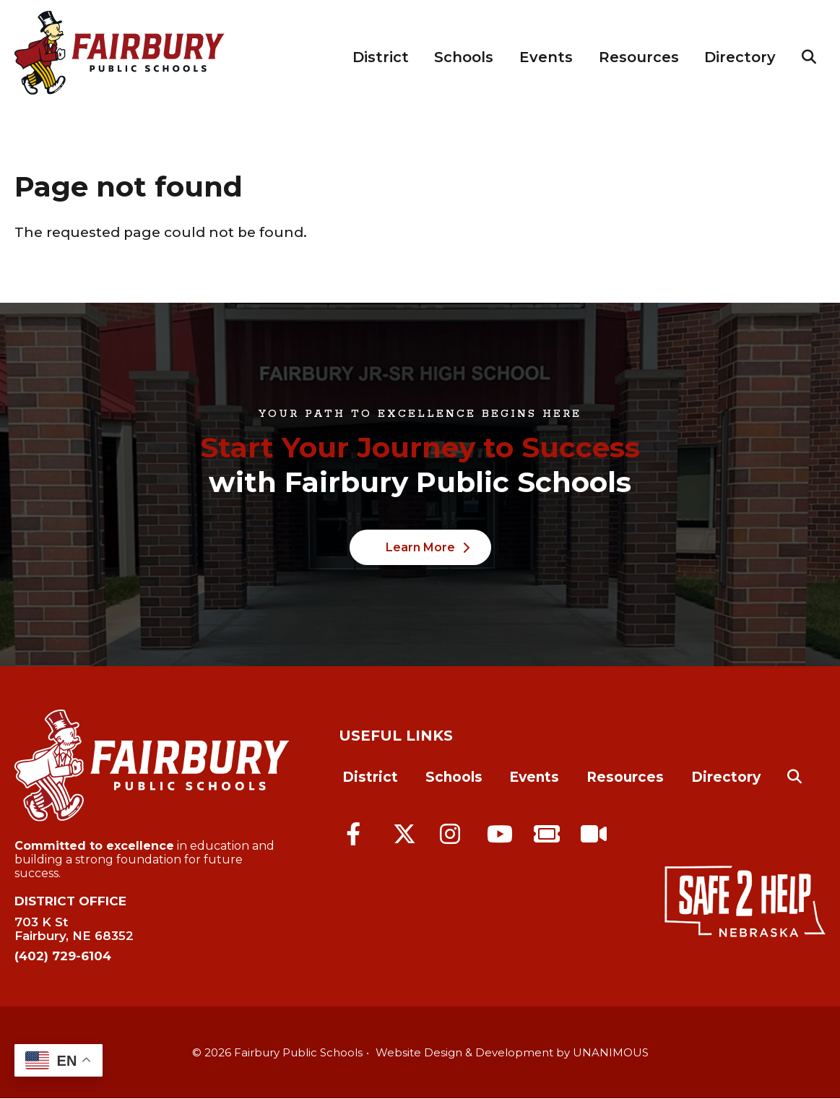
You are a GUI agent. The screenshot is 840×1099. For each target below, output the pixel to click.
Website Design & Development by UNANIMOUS (512, 1052)
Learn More (420, 547)
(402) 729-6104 (62, 956)
